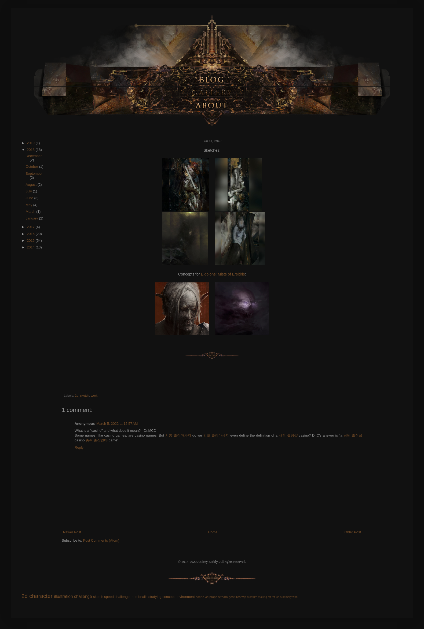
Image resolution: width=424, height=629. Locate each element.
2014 (31, 247)
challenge (83, 596)
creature (252, 596)
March (31, 212)
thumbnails (139, 597)
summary (286, 596)
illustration (63, 596)
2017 (31, 227)
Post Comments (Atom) (101, 540)
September (34, 174)
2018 (31, 150)
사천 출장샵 (288, 435)
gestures (235, 596)
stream (223, 596)
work (94, 395)
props (213, 596)
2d (76, 395)
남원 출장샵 (352, 435)
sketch (84, 395)
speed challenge (117, 597)
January (32, 218)
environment (185, 597)
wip (244, 596)
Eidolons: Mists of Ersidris (223, 274)
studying (154, 597)
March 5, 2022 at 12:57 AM (117, 424)
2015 (31, 241)
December (34, 156)
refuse (275, 596)
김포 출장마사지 (216, 435)
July (29, 191)
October (32, 167)
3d (207, 596)
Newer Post (72, 532)
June (30, 198)
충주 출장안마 (97, 440)
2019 (31, 143)
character (41, 596)
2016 (31, 234)
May (29, 205)
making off (264, 596)
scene (200, 596)
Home (213, 532)
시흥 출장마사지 (178, 435)
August (32, 185)
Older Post (353, 532)
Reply (79, 447)
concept (168, 597)
